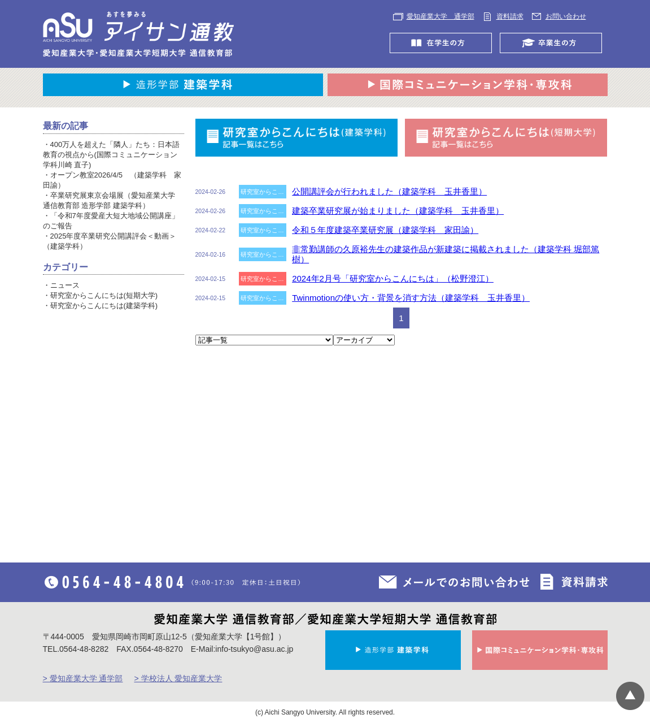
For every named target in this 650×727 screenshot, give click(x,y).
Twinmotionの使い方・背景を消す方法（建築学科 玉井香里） (411, 297)
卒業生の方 (554, 43)
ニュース (65, 285)
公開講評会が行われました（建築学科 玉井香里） (389, 191)
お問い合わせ (566, 16)
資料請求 (510, 16)
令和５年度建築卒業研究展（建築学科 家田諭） (385, 230)
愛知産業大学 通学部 (440, 16)
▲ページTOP (630, 696)
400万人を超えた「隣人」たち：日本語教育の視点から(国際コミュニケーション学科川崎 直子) (111, 154)
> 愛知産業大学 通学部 (83, 678)
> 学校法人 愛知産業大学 (178, 678)
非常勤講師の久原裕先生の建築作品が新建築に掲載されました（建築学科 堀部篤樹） (445, 254)
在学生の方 (444, 43)
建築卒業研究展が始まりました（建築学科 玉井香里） (398, 210)
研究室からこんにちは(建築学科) (104, 305)
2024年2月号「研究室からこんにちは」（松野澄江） (393, 278)
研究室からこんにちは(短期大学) (104, 295)
